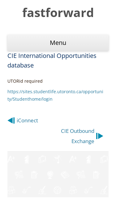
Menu (58, 42)
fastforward (58, 12)
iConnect (27, 120)
